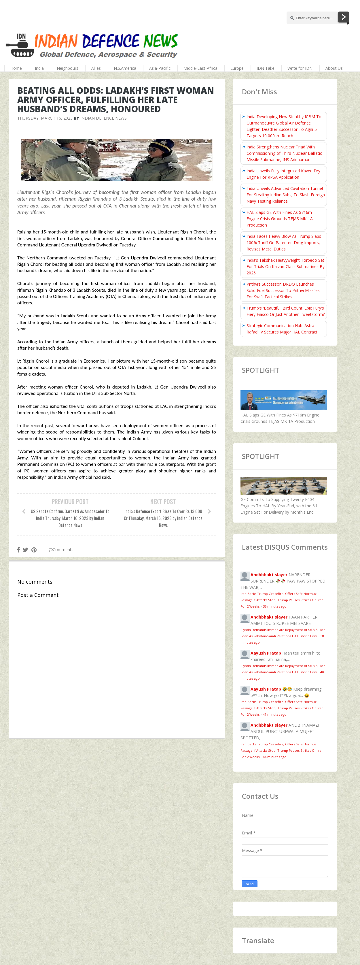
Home (16, 68)
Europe (237, 68)
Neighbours (67, 68)
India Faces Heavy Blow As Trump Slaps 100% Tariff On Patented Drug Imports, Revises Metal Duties (284, 242)
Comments (61, 549)
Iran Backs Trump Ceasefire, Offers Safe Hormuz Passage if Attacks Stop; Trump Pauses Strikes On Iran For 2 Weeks (281, 599)
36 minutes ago (275, 606)
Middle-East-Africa (200, 68)
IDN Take (265, 68)
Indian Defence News (103, 118)
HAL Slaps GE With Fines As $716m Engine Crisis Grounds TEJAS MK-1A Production (280, 219)
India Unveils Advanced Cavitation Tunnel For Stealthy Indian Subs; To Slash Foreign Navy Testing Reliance (286, 195)
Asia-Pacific (159, 68)
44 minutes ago (275, 757)
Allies (96, 68)
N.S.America (125, 68)
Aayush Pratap (266, 653)
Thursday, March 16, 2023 (45, 118)
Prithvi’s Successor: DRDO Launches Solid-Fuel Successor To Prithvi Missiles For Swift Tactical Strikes (283, 290)
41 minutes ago (275, 714)
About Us (334, 68)
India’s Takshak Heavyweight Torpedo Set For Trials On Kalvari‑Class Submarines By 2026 (286, 266)
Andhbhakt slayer (269, 574)
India (39, 68)
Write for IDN (299, 68)
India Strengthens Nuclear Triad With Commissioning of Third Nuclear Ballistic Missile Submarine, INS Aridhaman (284, 153)
